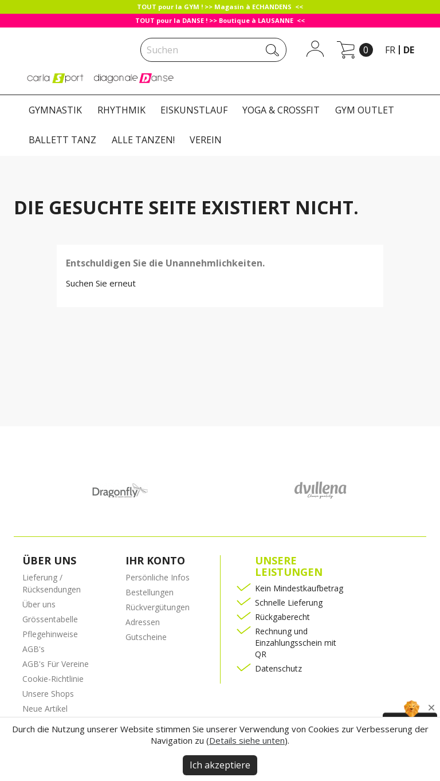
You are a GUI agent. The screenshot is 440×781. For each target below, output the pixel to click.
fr (390, 50)
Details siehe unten (247, 740)
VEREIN (206, 140)
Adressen (142, 622)
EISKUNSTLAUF (193, 110)
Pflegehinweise (50, 634)
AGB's (33, 648)
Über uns (39, 604)
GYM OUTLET (364, 110)
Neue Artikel (45, 708)
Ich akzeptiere (220, 765)
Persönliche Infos (157, 577)
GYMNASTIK (55, 110)
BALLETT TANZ (62, 140)
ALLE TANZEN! (143, 140)
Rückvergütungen (157, 607)
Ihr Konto (155, 560)
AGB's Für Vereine (55, 663)
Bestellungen (149, 592)
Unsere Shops (48, 693)
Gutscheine (146, 636)
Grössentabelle (50, 619)
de (408, 50)
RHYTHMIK (121, 110)
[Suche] (213, 50)
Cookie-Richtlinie (53, 678)
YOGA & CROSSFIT (281, 110)
